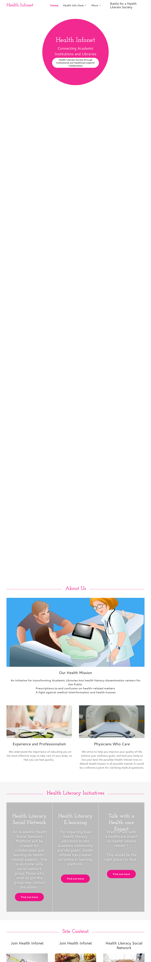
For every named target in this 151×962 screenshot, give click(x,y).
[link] (23, 5)
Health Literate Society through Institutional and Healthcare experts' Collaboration (75, 62)
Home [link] (54, 5)
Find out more (29, 897)
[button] (75, 5)
